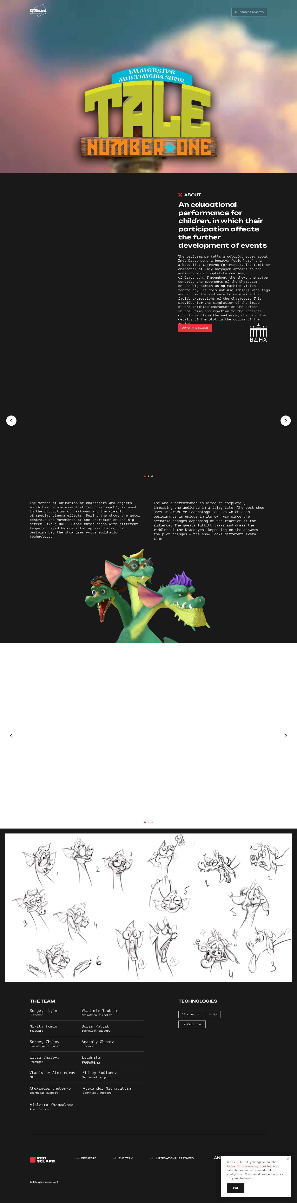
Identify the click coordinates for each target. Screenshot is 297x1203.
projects (88, 1158)
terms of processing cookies (249, 1166)
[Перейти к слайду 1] (145, 476)
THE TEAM (126, 1158)
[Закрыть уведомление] (288, 1159)
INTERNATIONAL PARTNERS (175, 1158)
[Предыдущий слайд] (11, 421)
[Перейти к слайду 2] (148, 476)
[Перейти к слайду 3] (152, 476)
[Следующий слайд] (285, 421)
